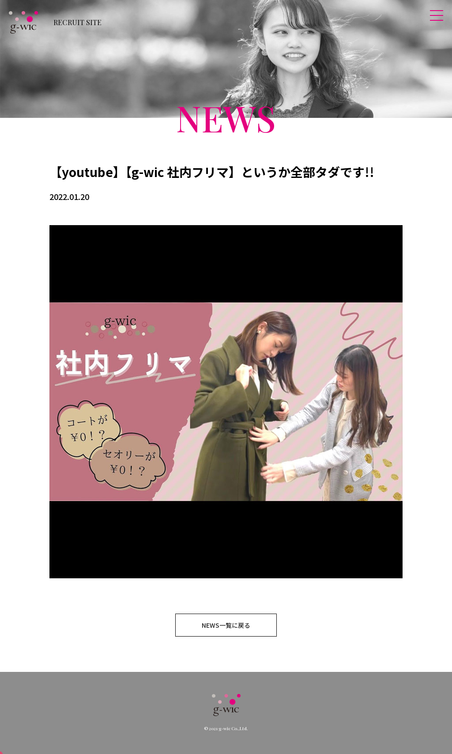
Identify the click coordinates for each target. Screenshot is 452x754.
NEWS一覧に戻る (226, 625)
